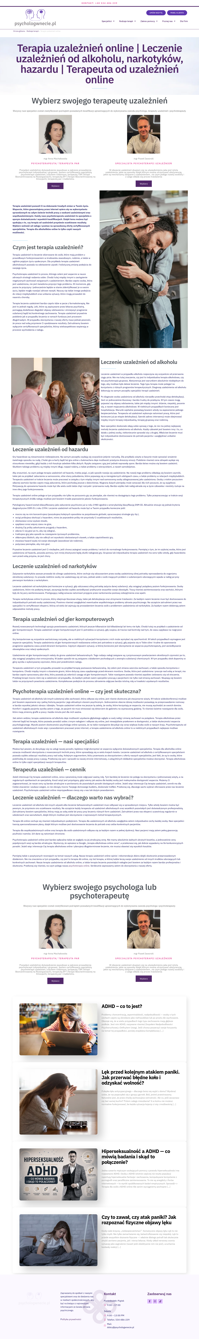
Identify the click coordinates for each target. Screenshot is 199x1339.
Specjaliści (108, 21)
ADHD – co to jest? (122, 1006)
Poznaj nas (168, 21)
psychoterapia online (79, 865)
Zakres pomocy (148, 21)
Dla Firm (184, 21)
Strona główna (19, 31)
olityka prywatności (71, 1319)
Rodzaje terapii (127, 21)
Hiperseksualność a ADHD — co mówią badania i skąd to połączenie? (136, 1156)
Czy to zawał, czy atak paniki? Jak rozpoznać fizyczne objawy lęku (139, 1220)
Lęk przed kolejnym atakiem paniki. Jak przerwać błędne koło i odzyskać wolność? (141, 1077)
